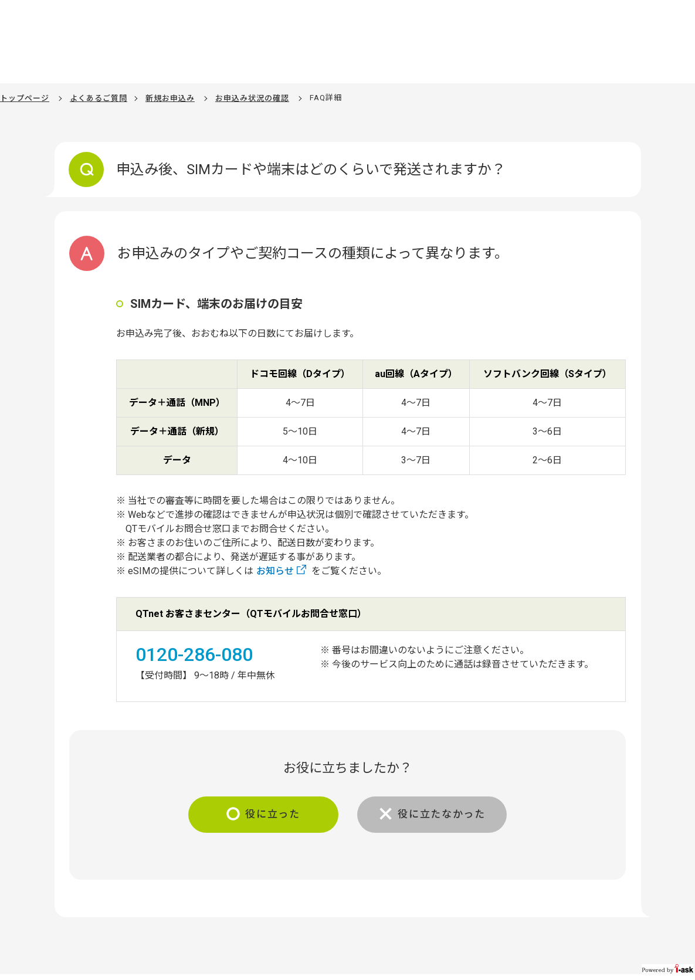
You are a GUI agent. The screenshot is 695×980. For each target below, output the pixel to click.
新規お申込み (170, 97)
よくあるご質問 (98, 97)
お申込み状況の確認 (252, 97)
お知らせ (275, 571)
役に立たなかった (445, 815)
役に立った (269, 815)
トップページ (24, 97)
